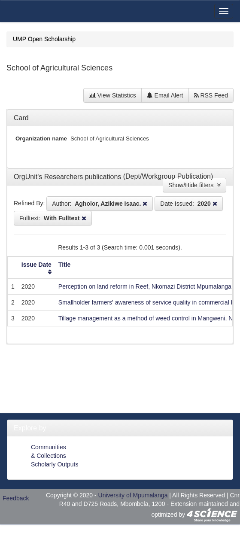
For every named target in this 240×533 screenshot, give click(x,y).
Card (21, 118)
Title (64, 264)
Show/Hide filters (194, 185)
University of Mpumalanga (133, 495)
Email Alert (165, 95)
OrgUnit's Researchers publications (68, 176)
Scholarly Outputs (55, 464)
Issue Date (36, 264)
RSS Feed (211, 95)
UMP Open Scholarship (44, 39)
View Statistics (112, 95)
